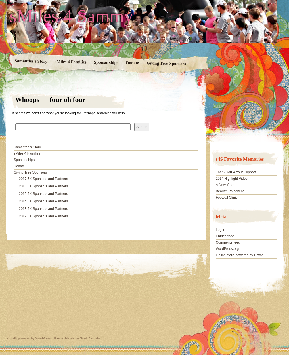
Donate (132, 62)
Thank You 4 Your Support (236, 172)
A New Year (225, 185)
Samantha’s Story (30, 61)
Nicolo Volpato (90, 338)
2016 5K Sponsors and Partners (43, 186)
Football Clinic (226, 197)
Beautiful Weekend (230, 191)
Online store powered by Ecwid (239, 255)
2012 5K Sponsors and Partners (43, 216)
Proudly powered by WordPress (29, 338)
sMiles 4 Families (70, 61)
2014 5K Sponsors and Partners (43, 201)
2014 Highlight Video (232, 178)
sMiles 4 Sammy (71, 16)
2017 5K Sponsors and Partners (43, 179)
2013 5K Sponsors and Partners (43, 209)
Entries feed (225, 236)
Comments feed (228, 242)
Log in (220, 230)
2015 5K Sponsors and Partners (43, 194)
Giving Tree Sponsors (166, 63)
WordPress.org (227, 249)
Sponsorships (106, 62)
